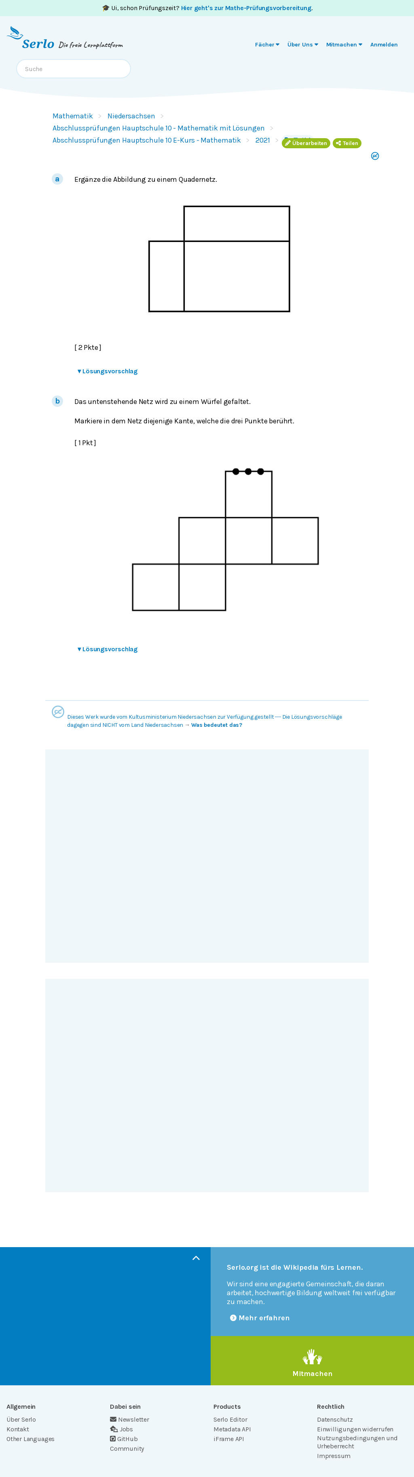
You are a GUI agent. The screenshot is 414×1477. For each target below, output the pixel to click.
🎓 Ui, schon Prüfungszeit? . (207, 8)
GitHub (124, 1439)
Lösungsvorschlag (107, 371)
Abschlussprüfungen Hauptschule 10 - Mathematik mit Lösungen (159, 128)
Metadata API (232, 1429)
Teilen (347, 143)
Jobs (121, 1429)
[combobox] (73, 68)
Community (127, 1448)
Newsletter (129, 1419)
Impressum (334, 1456)
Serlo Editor (230, 1419)
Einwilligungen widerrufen (355, 1429)
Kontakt (17, 1429)
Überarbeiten (306, 143)
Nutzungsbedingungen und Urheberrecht (357, 1442)
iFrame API (228, 1439)
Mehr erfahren (260, 1317)
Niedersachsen (131, 116)
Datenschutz (335, 1419)
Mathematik (73, 116)
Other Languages (30, 1439)
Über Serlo (21, 1419)
